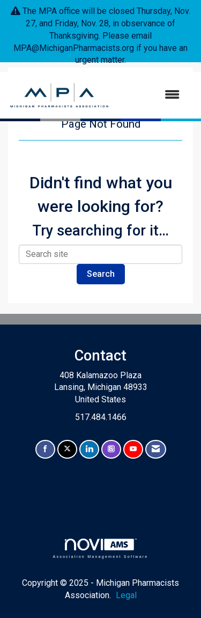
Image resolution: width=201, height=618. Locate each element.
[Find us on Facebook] (45, 449)
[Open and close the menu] (150, 95)
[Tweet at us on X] (67, 449)
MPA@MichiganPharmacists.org (73, 48)
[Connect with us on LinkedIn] (89, 449)
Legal (126, 595)
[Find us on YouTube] (133, 449)
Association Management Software (100, 548)
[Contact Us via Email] (155, 449)
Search (101, 274)
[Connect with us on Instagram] (111, 449)
